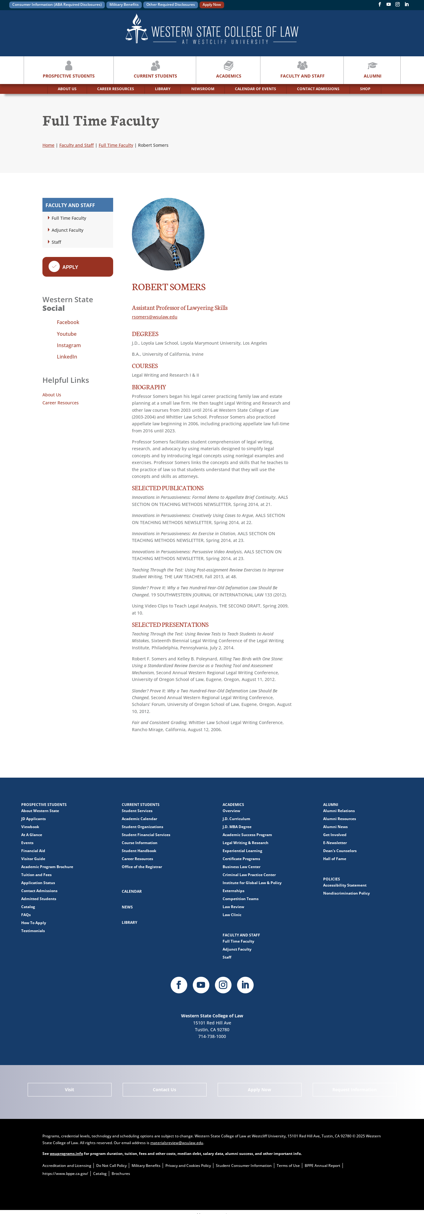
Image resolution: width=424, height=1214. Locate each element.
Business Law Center (241, 866)
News (127, 907)
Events (27, 842)
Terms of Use (288, 1165)
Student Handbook (139, 850)
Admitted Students (38, 898)
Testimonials (33, 930)
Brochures (121, 1173)
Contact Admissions (39, 890)
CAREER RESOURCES (115, 88)
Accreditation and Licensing (66, 1165)
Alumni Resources (339, 818)
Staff (56, 242)
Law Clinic (232, 914)
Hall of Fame (334, 858)
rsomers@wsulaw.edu (154, 317)
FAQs (26, 914)
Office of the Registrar (142, 866)
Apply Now (212, 4)
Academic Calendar (139, 818)
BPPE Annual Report (322, 1165)
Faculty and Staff (302, 69)
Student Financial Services (146, 834)
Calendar (132, 891)
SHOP (365, 88)
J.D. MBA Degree (237, 826)
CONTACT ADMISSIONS (318, 88)
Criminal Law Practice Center (249, 874)
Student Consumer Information (244, 1165)
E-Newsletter (335, 842)
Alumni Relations (339, 810)
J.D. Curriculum (236, 818)
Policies (331, 879)
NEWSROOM (202, 88)
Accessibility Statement (345, 885)
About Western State (40, 810)
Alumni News (335, 826)
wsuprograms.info (66, 1153)
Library (129, 922)
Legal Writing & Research (245, 842)
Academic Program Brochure (47, 866)
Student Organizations (142, 826)
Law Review (233, 906)
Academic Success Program (247, 834)
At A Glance (31, 834)
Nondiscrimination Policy (346, 893)
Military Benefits (124, 4)
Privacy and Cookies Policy (188, 1165)
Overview (231, 810)
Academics (228, 69)
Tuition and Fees (36, 874)
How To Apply (33, 922)
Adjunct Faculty (67, 230)
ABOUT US (67, 88)
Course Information (139, 842)
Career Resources (60, 403)
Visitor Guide (33, 858)
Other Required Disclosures (170, 4)
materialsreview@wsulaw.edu (176, 1142)
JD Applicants (33, 818)
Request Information (354, 1089)
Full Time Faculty (69, 218)
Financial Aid (33, 850)
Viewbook (30, 826)
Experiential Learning (242, 850)
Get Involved (335, 834)
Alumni (373, 69)
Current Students (155, 69)
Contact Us (164, 1089)
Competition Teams (241, 898)
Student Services (137, 810)
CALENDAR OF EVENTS (255, 88)
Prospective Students (69, 69)
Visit (69, 1089)
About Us (51, 395)
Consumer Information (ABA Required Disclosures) (57, 4)
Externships (233, 890)
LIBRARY (162, 88)
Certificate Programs (241, 858)
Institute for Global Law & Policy (252, 882)
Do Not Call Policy (111, 1165)
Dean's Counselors (340, 850)
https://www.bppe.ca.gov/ (65, 1173)
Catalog (28, 906)
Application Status (38, 882)
